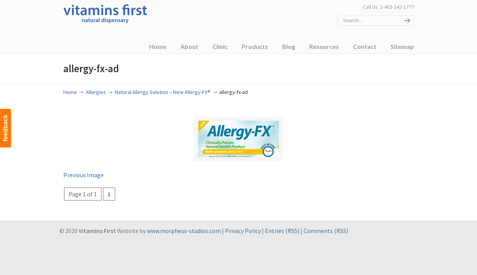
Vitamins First (105, 13)
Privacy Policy (243, 231)
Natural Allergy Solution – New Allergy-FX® (162, 92)
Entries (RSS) (282, 231)
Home (70, 92)
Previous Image (83, 175)
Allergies (96, 92)
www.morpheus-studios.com (184, 231)
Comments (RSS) (326, 231)
